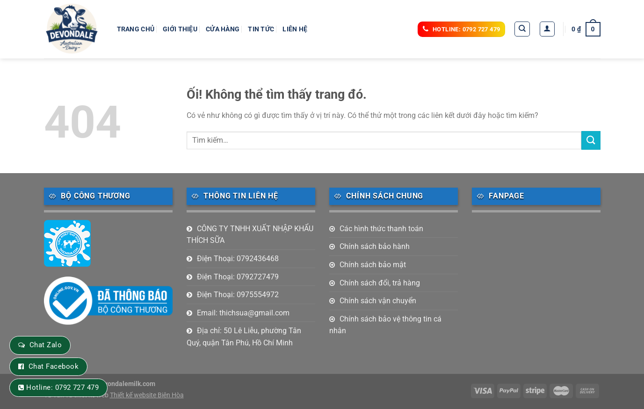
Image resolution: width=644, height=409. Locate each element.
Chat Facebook (54, 366)
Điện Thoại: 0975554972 (238, 294)
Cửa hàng (222, 29)
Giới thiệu (180, 29)
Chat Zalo (45, 345)
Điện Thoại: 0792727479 (238, 276)
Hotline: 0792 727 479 (62, 387)
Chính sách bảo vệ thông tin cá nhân (385, 325)
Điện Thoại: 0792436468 (238, 258)
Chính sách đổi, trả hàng (380, 282)
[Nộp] (590, 140)
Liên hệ (294, 29)
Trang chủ (136, 29)
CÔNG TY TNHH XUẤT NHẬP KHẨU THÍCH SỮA (250, 234)
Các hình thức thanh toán (381, 228)
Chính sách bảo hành (375, 246)
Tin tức (261, 29)
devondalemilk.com (126, 384)
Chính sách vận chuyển (378, 300)
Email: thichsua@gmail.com (243, 312)
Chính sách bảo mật (373, 264)
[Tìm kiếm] (522, 29)
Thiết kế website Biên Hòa (147, 395)
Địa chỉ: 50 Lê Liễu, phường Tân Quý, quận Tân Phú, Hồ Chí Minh (244, 336)
